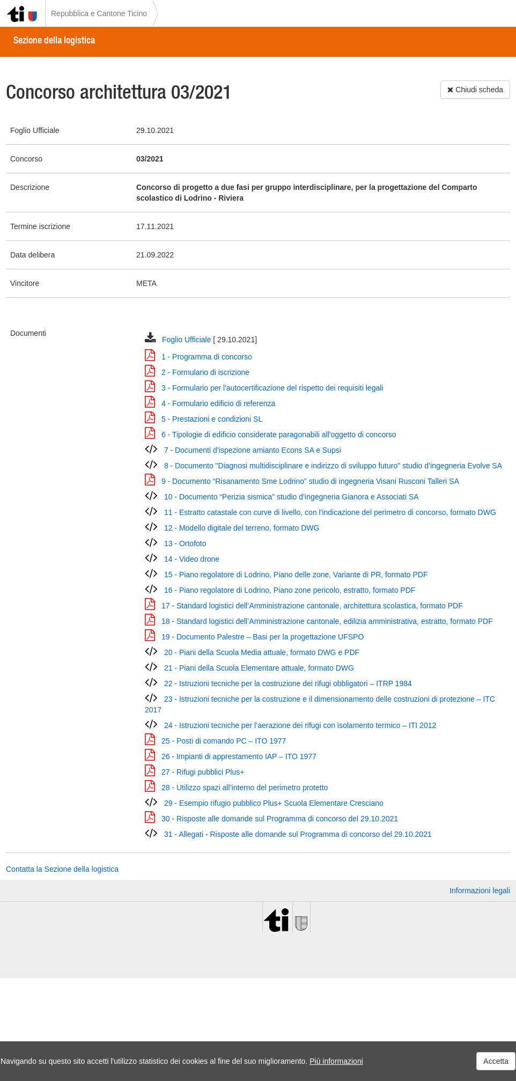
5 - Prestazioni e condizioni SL (211, 419)
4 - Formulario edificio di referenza (218, 403)
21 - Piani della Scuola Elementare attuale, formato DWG (259, 668)
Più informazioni (336, 1061)
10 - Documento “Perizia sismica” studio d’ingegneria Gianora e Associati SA (291, 496)
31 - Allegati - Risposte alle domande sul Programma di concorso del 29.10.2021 (298, 834)
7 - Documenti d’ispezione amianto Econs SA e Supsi (252, 450)
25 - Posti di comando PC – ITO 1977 (223, 741)
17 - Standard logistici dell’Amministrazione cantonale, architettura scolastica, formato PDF (312, 605)
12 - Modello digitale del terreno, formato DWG (241, 528)
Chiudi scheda (475, 89)
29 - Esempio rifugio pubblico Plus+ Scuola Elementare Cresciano (274, 803)
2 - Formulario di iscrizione (205, 372)
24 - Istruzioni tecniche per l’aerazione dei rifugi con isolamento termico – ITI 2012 (300, 725)
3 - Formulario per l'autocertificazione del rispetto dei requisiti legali (272, 388)
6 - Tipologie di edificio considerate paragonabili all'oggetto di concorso (278, 434)
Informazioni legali (479, 890)
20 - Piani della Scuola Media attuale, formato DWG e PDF (261, 652)
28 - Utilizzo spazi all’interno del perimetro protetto (244, 787)
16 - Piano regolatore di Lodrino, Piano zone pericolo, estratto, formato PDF (289, 590)
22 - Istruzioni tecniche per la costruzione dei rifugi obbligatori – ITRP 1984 (288, 683)
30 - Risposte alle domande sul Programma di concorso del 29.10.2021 (279, 818)
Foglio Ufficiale (187, 339)
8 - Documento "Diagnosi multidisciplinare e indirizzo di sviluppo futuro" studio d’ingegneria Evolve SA (333, 465)
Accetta (495, 1061)
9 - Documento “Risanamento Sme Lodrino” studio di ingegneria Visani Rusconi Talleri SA (310, 481)
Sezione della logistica (54, 40)
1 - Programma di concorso (206, 356)
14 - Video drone (191, 559)
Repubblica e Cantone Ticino (99, 13)
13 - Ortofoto (185, 543)
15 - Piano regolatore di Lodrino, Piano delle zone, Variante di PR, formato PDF (296, 574)
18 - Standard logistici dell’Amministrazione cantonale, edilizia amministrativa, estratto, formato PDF (327, 621)
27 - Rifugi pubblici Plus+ (202, 772)
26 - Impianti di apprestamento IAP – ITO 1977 (238, 756)
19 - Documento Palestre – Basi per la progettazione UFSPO (262, 637)
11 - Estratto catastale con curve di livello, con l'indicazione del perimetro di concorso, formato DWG (330, 512)
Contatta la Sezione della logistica (62, 869)
